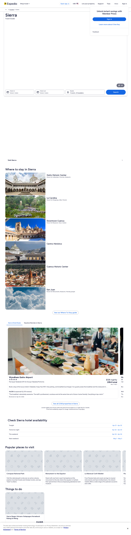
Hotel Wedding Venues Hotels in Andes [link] (22, 414)
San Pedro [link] (70, 439)
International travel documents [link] (107, 511)
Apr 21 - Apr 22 (117, 233)
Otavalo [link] (99, 436)
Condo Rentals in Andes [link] (73, 403)
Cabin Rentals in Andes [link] (17, 407)
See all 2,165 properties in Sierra (80, 214)
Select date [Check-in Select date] (13, 64)
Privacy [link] (69, 494)
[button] (65, 389)
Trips (112, 4)
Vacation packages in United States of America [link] (49, 504)
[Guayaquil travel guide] (69, 372)
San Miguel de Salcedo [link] (104, 439)
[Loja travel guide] (92, 372)
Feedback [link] (7, 520)
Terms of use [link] (71, 501)
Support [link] (101, 494)
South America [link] (8, 10)
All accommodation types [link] (43, 514)
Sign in (124, 4)
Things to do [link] (12, 91)
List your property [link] (9, 501)
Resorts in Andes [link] (15, 411)
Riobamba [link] (40, 447)
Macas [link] (38, 436)
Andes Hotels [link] (70, 407)
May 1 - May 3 (117, 246)
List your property (92, 4)
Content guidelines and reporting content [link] (79, 517)
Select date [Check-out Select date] (43, 64)
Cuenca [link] (9, 432)
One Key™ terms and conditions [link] (76, 504)
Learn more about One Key (109, 24)
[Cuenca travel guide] (46, 372)
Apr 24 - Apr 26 (117, 242)
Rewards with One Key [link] (42, 517)
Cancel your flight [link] (104, 501)
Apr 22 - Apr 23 (117, 238)
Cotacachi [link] (40, 439)
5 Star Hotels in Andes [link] (17, 418)
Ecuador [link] (16, 10)
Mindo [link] (98, 443)
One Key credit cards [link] (41, 520)
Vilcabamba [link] (70, 447)
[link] (109, 32)
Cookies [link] (70, 498)
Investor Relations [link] (9, 511)
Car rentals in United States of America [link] (46, 511)
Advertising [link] (7, 514)
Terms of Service (20, 529)
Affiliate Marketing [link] (9, 517)
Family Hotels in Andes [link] (73, 414)
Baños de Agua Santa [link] (14, 439)
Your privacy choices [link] (73, 514)
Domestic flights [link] (40, 507)
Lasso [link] (38, 443)
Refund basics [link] (103, 504)
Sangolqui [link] (10, 443)
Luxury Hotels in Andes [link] (17, 403)
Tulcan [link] (98, 432)
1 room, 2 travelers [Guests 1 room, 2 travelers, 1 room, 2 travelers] (77, 64)
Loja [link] (67, 432)
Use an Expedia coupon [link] (105, 507)
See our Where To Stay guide (80, 148)
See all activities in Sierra (80, 358)
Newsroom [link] (7, 507)
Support (104, 4)
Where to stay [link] (12, 89)
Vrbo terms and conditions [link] (75, 507)
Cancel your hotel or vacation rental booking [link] (111, 498)
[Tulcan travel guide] (115, 372)
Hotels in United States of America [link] (45, 498)
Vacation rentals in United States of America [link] (48, 501)
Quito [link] (9, 436)
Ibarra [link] (68, 436)
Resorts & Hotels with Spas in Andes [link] (77, 411)
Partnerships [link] (7, 504)
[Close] (127, 528)
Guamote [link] (99, 447)
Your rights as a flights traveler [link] (107, 514)
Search (117, 64)
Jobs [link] (5, 498)
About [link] (6, 494)
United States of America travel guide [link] (46, 494)
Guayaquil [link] (40, 432)
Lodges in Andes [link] (71, 418)
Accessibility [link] (71, 511)
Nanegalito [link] (11, 447)
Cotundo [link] (69, 443)
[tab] (45, 157)
